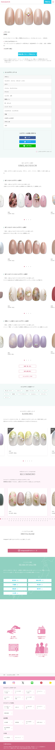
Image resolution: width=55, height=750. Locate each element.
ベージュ (7, 88)
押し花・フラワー (8, 390)
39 (38, 520)
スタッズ (18, 80)
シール (23, 80)
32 (22, 520)
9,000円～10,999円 (9, 118)
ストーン (13, 80)
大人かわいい (34, 394)
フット (6, 394)
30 (18, 520)
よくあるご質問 (28, 707)
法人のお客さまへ (28, 722)
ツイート (29, 141)
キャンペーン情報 (18, 698)
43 (47, 520)
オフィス (9, 103)
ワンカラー (7, 80)
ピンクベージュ (13, 88)
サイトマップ (18, 737)
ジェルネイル (8, 110)
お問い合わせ (39, 722)
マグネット (19, 390)
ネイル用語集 (7, 737)
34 (27, 520)
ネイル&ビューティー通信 (7, 707)
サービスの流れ (18, 692)
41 (42, 520)
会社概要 (6, 722)
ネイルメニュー (39, 692)
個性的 (13, 394)
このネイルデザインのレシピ (45, 151)
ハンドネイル (15, 110)
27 (11, 520)
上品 (11, 95)
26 (9, 520)
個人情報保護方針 (7, 728)
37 (33, 520)
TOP (27, 678)
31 (20, 520)
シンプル (7, 95)
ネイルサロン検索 (7, 698)
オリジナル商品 (28, 698)
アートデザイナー (23, 394)
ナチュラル (43, 394)
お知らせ (17, 707)
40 (40, 520)
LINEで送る (29, 145)
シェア (28, 137)
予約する (47, 2)
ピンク (45, 390)
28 (13, 520)
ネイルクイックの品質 (7, 692)
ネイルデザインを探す (28, 692)
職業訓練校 (6, 713)
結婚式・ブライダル (30, 390)
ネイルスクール (39, 707)
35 (29, 520)
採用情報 (17, 722)
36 (31, 520)
